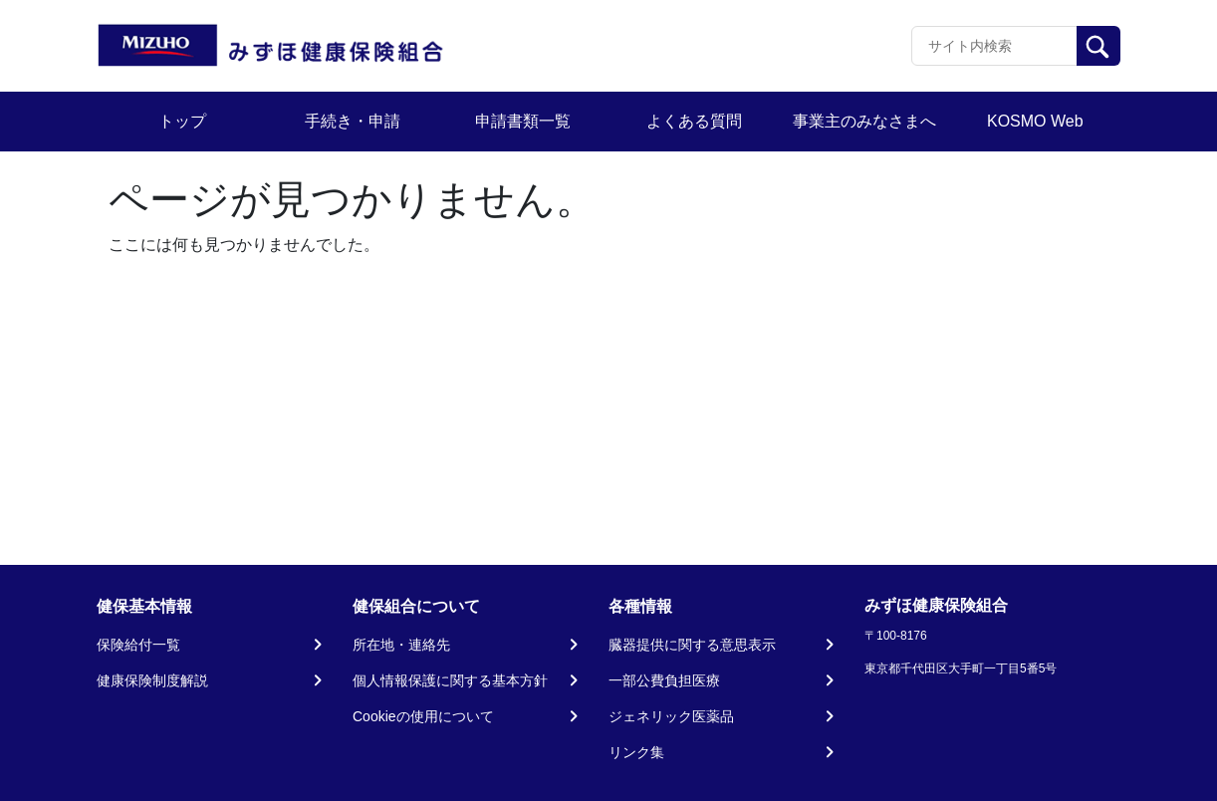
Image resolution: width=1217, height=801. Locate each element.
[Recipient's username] (994, 46)
